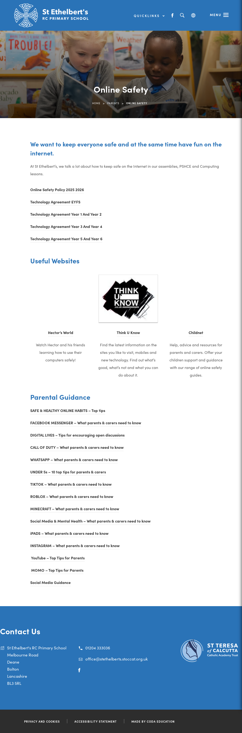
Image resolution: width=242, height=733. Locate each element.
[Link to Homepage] (52, 15)
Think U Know (128, 332)
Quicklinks (149, 15)
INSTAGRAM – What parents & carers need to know (75, 545)
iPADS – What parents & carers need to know (69, 533)
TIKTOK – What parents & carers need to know (71, 484)
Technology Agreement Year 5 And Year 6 (66, 238)
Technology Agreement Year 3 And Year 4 (66, 226)
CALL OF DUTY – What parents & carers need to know (77, 447)
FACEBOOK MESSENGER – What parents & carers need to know (85, 422)
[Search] (182, 15)
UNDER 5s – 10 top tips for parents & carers (68, 471)
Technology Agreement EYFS (55, 201)
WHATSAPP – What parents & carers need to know (74, 459)
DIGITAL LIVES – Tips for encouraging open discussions (77, 434)
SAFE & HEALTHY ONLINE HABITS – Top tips (67, 410)
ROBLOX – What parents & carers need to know (71, 496)
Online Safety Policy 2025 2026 (57, 189)
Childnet (196, 332)
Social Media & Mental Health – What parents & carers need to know (90, 520)
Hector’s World (60, 332)
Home (96, 103)
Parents (113, 103)
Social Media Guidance (50, 582)
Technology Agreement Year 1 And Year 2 (66, 214)
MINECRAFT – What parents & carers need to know (74, 508)
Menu (215, 14)
